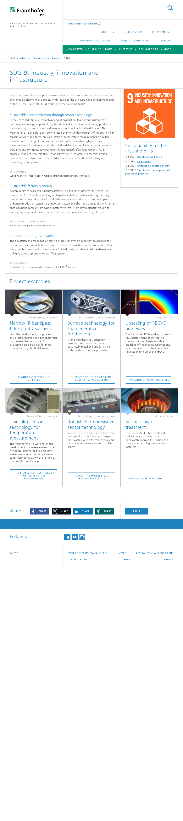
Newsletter (75, 49)
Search (170, 8)
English (14, 58)
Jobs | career (133, 32)
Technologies (148, 49)
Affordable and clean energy (153, 165)
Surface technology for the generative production (91, 631)
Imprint (122, 806)
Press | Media (161, 32)
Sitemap (125, 813)
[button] (39, 764)
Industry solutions (98, 49)
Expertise (125, 49)
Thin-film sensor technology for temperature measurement (33, 729)
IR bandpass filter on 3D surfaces (34, 631)
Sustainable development (47, 58)
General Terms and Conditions (154, 806)
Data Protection (77, 813)
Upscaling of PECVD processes (148, 633)
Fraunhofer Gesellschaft (83, 23)
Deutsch (164, 40)
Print (137, 764)
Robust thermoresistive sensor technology (91, 730)
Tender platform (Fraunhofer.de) (88, 806)
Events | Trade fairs (134, 40)
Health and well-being (149, 157)
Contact (168, 813)
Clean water (144, 161)
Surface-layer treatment (146, 731)
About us (107, 32)
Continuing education (94, 40)
